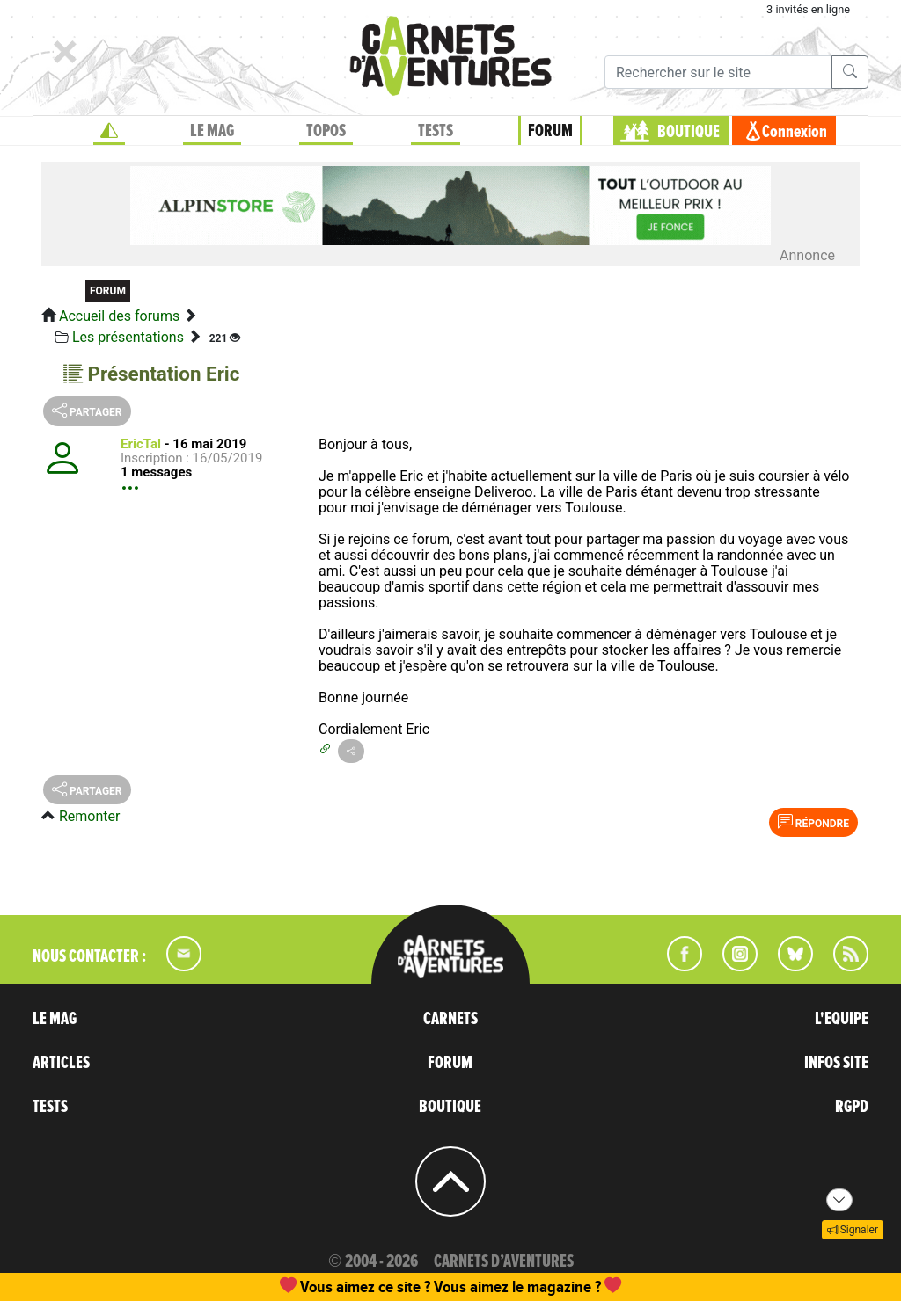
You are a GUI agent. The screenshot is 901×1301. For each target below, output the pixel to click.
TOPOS (326, 131)
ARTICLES (61, 1063)
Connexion (794, 132)
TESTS (435, 131)
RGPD (851, 1107)
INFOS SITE (836, 1063)
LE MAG (212, 131)
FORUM (550, 131)
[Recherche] (718, 72)
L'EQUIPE (841, 1019)
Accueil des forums (119, 316)
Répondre (813, 822)
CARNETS (450, 1019)
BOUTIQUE (688, 132)
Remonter (89, 816)
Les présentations (128, 337)
